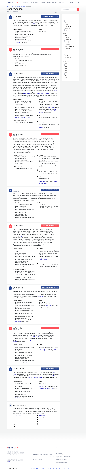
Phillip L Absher (31, 377)
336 (66, 66)
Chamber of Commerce (52, 2)
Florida (66, 24)
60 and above (68, 57)
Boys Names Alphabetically (61, 462)
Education (42, 2)
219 (66, 63)
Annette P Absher (29, 84)
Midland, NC (67, 48)
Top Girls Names (59, 460)
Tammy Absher (32, 236)
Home (33, 451)
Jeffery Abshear (17, 418)
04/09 (59, 454)
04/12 (59, 452)
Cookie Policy (52, 456)
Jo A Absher (47, 93)
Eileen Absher (41, 296)
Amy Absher (27, 293)
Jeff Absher (33, 23)
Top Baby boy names (60, 457)
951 (66, 77)
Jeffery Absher (36, 84)
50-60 (66, 55)
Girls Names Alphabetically (61, 459)
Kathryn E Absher (23, 236)
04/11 (62, 452)
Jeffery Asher (17, 416)
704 (66, 70)
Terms (50, 451)
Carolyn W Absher (43, 259)
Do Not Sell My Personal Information (40, 453)
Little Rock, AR (68, 44)
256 (66, 65)
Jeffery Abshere (17, 420)
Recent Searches (59, 451)
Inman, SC (67, 42)
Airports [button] (61, 2)
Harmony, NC (68, 41)
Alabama (67, 21)
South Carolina (68, 28)
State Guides (25, 2)
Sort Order (57, 12)
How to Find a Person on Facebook (63, 456)
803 (66, 74)
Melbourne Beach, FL (69, 46)
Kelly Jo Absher (51, 107)
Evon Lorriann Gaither (48, 165)
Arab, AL (67, 35)
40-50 (66, 53)
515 (66, 68)
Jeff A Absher (46, 268)
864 (66, 75)
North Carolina (68, 26)
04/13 (56, 452)
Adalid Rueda (54, 258)
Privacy (50, 453)
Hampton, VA (68, 39)
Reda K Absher (38, 377)
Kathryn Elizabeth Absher (45, 258)
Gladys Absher (18, 397)
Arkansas (67, 22)
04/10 (56, 454)
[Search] (69, 9)
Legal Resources (34, 2)
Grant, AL (67, 37)
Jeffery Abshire (41, 416)
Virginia (66, 30)
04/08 (62, 454)
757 (66, 72)
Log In (71, 2)
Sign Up (77, 2)
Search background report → (50, 16)
